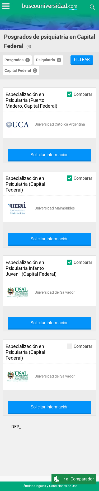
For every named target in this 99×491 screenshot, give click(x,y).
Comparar (79, 94)
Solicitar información (49, 155)
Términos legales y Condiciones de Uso (49, 486)
